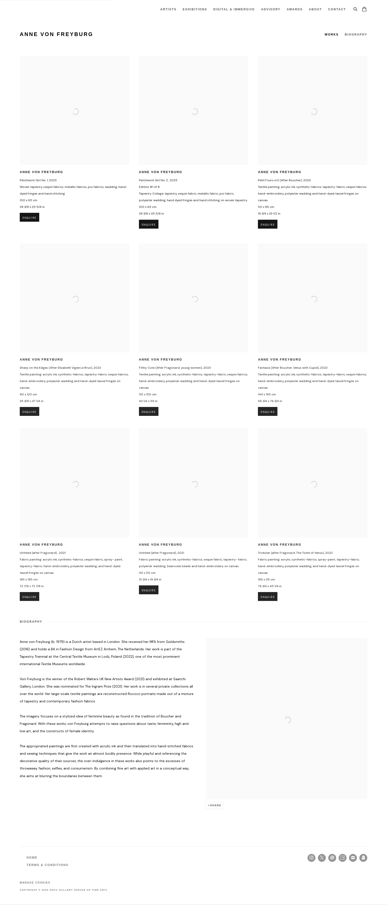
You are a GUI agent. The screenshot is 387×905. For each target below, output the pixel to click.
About (315, 9)
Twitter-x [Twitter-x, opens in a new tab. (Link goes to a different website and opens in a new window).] (322, 858)
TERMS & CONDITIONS (48, 865)
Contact (337, 9)
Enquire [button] (29, 224)
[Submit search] (355, 8)
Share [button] (215, 805)
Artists (168, 9)
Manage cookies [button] (35, 882)
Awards (295, 9)
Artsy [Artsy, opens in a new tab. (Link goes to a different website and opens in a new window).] (343, 858)
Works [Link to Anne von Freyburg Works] (331, 34)
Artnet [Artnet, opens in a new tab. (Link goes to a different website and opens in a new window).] (363, 858)
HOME (32, 857)
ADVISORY (271, 9)
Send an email (332, 858)
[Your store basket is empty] (364, 9)
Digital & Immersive (234, 9)
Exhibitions (195, 9)
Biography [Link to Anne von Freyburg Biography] (356, 34)
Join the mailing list (353, 858)
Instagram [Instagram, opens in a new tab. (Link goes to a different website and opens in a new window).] (311, 858)
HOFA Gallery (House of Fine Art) (37, 9)
